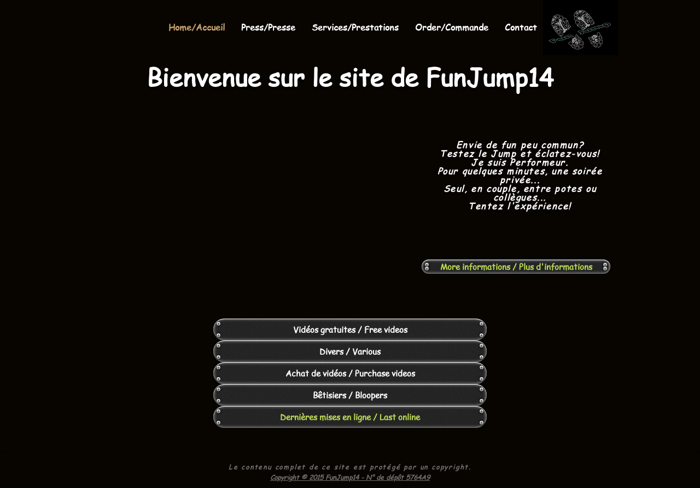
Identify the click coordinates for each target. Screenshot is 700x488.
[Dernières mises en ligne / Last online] (350, 417)
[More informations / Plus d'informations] (516, 267)
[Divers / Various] (350, 351)
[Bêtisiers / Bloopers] (350, 395)
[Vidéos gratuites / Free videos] (350, 329)
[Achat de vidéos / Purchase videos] (350, 373)
